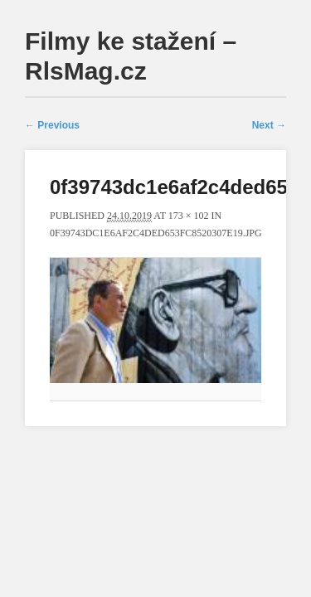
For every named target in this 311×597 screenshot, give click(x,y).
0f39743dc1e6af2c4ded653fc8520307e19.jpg (156, 233)
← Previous (52, 125)
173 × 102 (188, 215)
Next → (269, 125)
